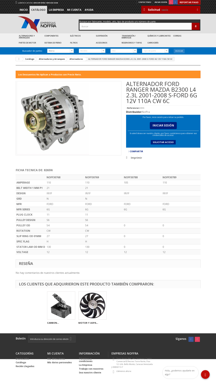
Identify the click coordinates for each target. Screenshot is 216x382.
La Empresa (56, 10)
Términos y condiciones (85, 360)
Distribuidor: (134, 112)
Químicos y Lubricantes (159, 35)
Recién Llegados (25, 366)
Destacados (22, 358)
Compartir (135, 151)
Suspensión (101, 35)
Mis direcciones (56, 358)
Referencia (132, 108)
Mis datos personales (59, 362)
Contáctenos (144, 2)
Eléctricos (75, 35)
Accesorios (101, 42)
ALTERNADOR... (87, 322)
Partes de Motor (27, 42)
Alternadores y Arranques (27, 36)
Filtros (74, 42)
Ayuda (89, 10)
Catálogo (38, 10)
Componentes (51, 35)
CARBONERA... (55, 322)
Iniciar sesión (161, 2)
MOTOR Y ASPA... (151, 322)
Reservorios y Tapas (132, 42)
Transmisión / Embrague (129, 36)
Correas (177, 35)
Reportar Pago (189, 2)
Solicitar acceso (163, 142)
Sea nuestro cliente (90, 372)
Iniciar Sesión (163, 125)
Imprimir (136, 157)
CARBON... (116, 322)
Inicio (24, 10)
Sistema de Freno (52, 42)
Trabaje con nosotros (91, 368)
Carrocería (152, 42)
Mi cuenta (74, 10)
